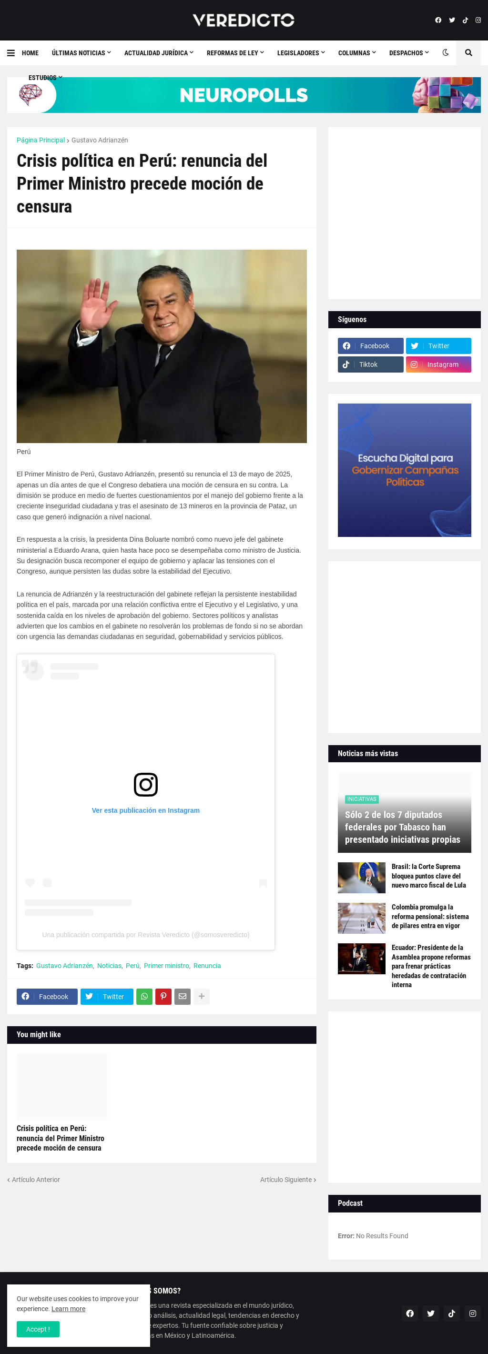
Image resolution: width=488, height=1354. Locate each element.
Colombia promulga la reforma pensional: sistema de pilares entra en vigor (430, 916)
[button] (14, 52)
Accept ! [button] (38, 1329)
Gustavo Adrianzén (99, 140)
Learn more (68, 1309)
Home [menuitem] (30, 53)
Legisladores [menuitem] (298, 53)
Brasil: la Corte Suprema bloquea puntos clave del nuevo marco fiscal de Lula (429, 875)
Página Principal (41, 140)
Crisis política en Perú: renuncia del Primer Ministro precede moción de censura (60, 1138)
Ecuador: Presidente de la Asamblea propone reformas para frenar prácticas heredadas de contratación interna (431, 966)
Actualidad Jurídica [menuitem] (156, 53)
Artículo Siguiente (286, 1179)
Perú (133, 965)
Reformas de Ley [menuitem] (232, 53)
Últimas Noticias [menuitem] (78, 53)
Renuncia (207, 965)
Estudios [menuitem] (43, 77)
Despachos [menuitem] (406, 53)
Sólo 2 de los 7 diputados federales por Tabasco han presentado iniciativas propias (402, 827)
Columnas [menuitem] (354, 53)
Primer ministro (166, 965)
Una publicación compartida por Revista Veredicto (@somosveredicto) (145, 935)
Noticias (109, 965)
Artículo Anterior (36, 1179)
